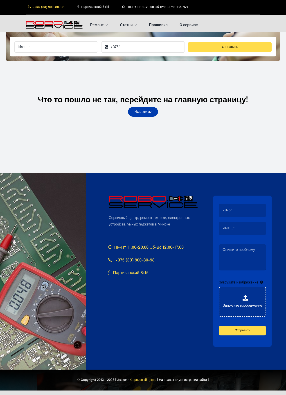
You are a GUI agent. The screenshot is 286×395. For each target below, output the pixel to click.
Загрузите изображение (239, 282)
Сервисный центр (143, 380)
